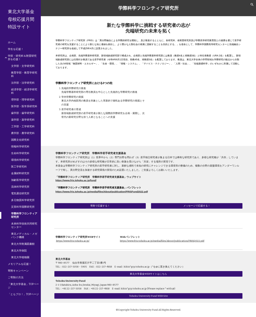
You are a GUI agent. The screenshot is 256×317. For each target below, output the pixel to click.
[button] (252, 4)
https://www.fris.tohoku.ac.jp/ (72, 240)
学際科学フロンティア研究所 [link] (24, 215)
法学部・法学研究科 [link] (23, 82)
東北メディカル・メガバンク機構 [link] (24, 235)
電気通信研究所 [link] (20, 193)
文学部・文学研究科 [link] (23, 65)
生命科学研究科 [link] (20, 153)
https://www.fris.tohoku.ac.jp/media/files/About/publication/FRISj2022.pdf (162, 240)
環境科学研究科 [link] (20, 159)
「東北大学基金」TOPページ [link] (23, 286)
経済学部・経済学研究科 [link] (24, 91)
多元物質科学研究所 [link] (23, 200)
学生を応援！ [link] (16, 49)
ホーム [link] (12, 42)
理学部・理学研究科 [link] (23, 99)
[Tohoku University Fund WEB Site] (148, 296)
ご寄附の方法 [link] (16, 277)
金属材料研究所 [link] (20, 173)
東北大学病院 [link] (19, 250)
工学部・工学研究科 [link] (23, 126)
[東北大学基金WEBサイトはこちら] (148, 274)
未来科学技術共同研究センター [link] (24, 225)
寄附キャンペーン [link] (18, 270)
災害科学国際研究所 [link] (23, 206)
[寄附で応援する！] (100, 206)
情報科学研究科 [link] (20, 146)
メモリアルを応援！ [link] (19, 264)
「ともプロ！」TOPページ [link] (23, 294)
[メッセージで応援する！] (196, 206)
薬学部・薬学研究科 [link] (23, 119)
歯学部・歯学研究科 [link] (23, 113)
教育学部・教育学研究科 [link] (24, 74)
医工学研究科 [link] (19, 166)
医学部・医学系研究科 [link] (24, 106)
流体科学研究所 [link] (20, 186)
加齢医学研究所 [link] (20, 180)
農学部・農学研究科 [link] (23, 133)
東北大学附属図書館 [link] (23, 243)
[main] (148, 8)
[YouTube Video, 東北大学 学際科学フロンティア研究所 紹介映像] (197, 111)
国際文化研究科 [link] (20, 139)
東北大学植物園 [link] (20, 257)
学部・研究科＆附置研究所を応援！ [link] (22, 57)
